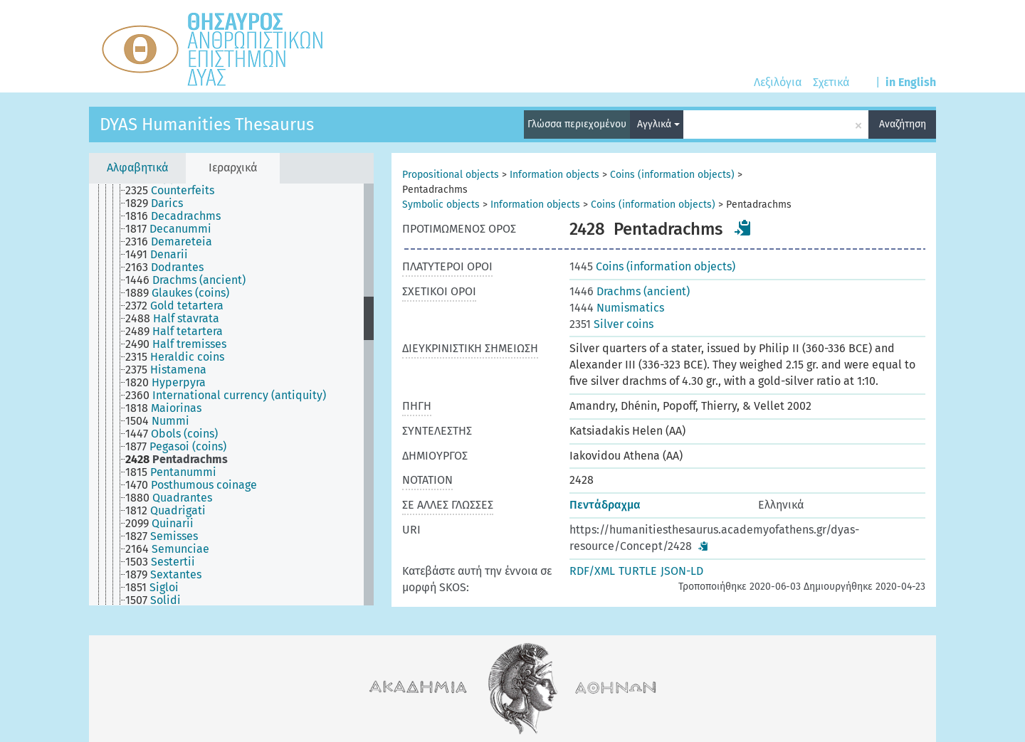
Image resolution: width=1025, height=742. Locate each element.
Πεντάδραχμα (605, 505)
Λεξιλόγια (777, 82)
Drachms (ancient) (629, 291)
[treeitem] (176, 190)
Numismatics (616, 307)
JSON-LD (682, 571)
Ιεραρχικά (233, 167)
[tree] (231, 394)
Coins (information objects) (672, 175)
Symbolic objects (441, 204)
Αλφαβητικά (137, 167)
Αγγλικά (658, 124)
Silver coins (611, 324)
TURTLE (638, 571)
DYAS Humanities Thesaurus (207, 124)
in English (910, 82)
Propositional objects (450, 175)
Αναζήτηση (902, 124)
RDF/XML (592, 571)
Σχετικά (831, 82)
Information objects (554, 175)
